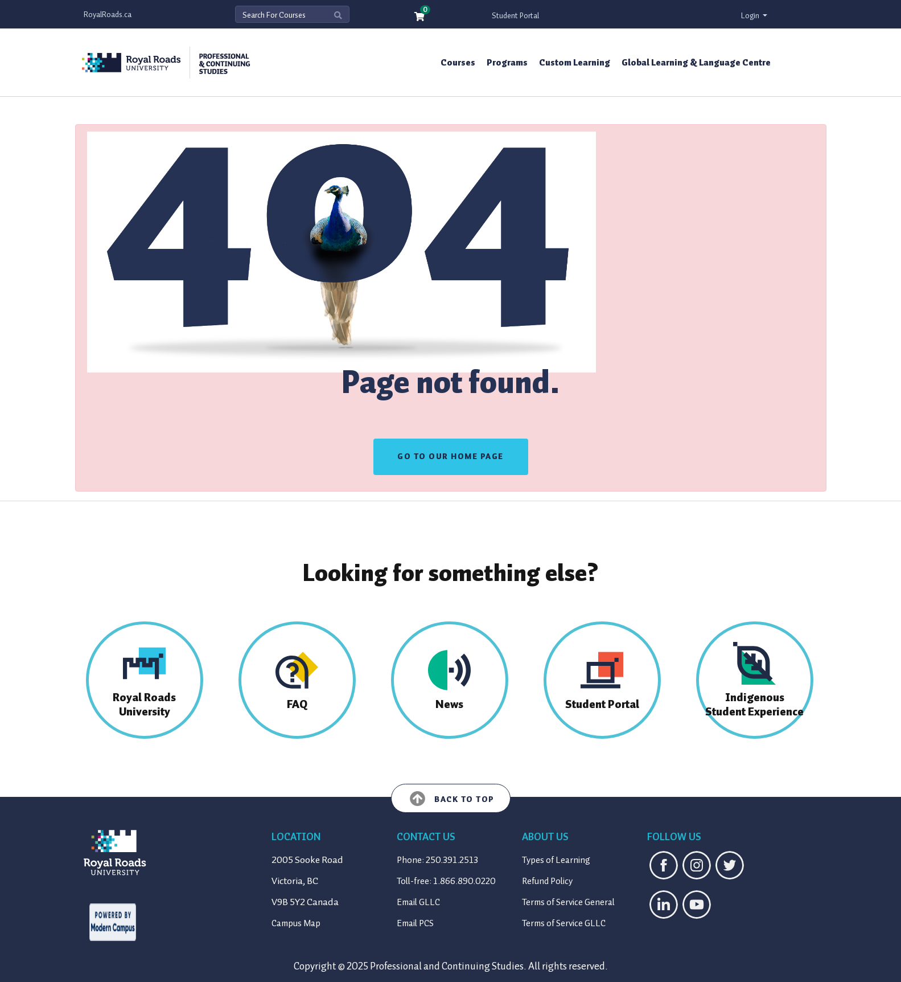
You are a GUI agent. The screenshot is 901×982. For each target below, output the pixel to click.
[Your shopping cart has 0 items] (420, 17)
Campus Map (295, 923)
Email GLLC (418, 902)
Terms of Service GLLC (564, 923)
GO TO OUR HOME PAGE (450, 457)
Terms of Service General (568, 902)
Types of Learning (556, 860)
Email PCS (415, 923)
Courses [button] (458, 62)
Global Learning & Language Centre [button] (696, 62)
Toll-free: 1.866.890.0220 (446, 881)
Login (751, 16)
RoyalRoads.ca (107, 15)
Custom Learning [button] (574, 62)
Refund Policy (547, 881)
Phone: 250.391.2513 (437, 860)
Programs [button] (507, 62)
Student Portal (515, 16)
